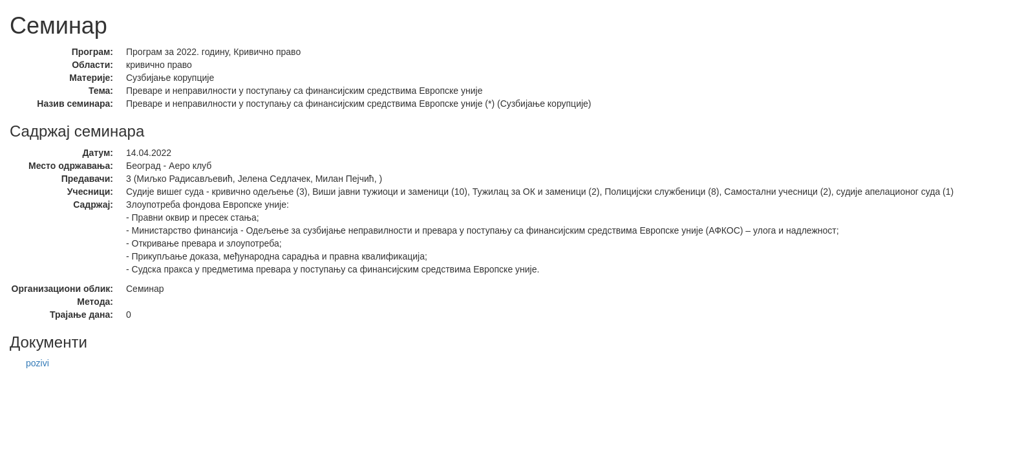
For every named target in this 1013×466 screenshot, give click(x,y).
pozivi (37, 363)
